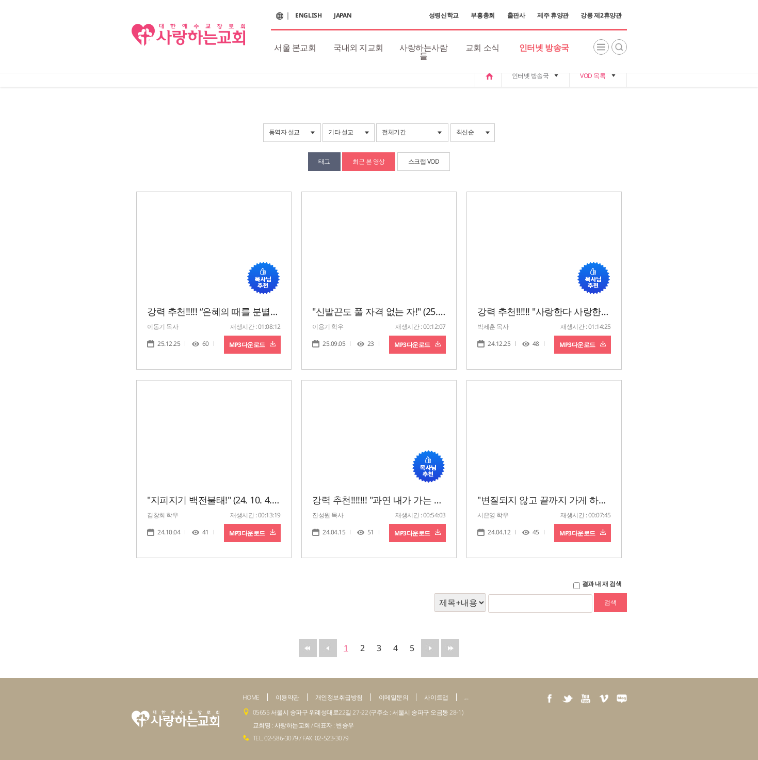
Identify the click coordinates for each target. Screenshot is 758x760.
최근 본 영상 (368, 161)
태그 (324, 161)
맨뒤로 (450, 648)
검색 (619, 47)
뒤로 (430, 648)
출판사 (516, 15)
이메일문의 (394, 697)
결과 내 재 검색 (602, 584)
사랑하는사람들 (423, 51)
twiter (567, 698)
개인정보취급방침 (339, 697)
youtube (585, 698)
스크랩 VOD (424, 161)
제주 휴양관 (553, 15)
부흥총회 (483, 15)
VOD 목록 (592, 75)
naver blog (622, 698)
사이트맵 (436, 697)
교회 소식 (482, 47)
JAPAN (342, 15)
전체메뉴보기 (601, 47)
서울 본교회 (295, 47)
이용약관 (287, 697)
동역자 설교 (284, 132)
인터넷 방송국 (544, 47)
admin (466, 699)
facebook (549, 698)
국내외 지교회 (358, 47)
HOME (251, 697)
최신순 (465, 132)
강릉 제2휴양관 (600, 15)
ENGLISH (308, 15)
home (488, 75)
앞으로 (328, 648)
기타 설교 (340, 132)
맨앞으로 (308, 648)
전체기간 (394, 132)
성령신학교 (444, 15)
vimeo (604, 698)
